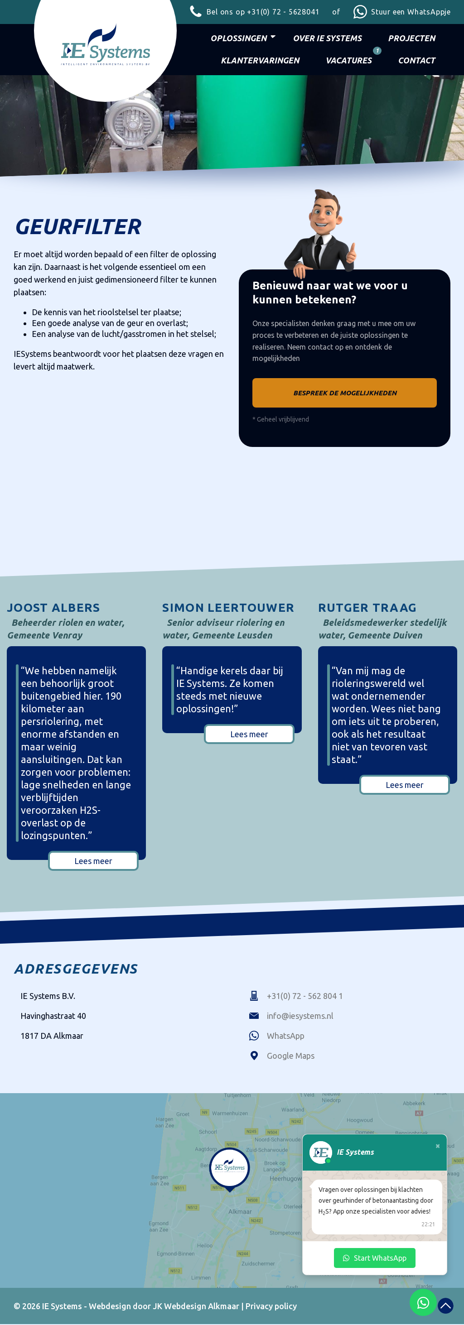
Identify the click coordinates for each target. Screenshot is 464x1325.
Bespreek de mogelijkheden (344, 393)
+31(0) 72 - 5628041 (253, 12)
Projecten (411, 38)
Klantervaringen (260, 60)
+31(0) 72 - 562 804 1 (296, 997)
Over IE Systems (327, 38)
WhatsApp (276, 1037)
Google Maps (281, 1056)
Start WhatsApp (374, 1258)
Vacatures (350, 58)
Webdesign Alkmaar (201, 1306)
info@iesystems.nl (291, 1016)
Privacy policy (271, 1306)
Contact (416, 60)
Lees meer (93, 861)
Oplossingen (238, 38)
